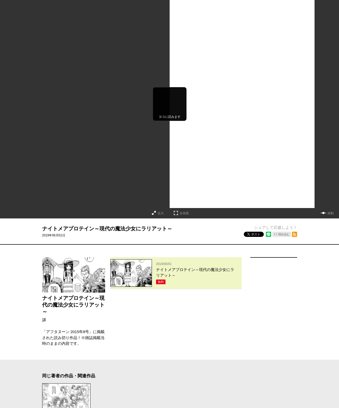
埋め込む (284, 234)
